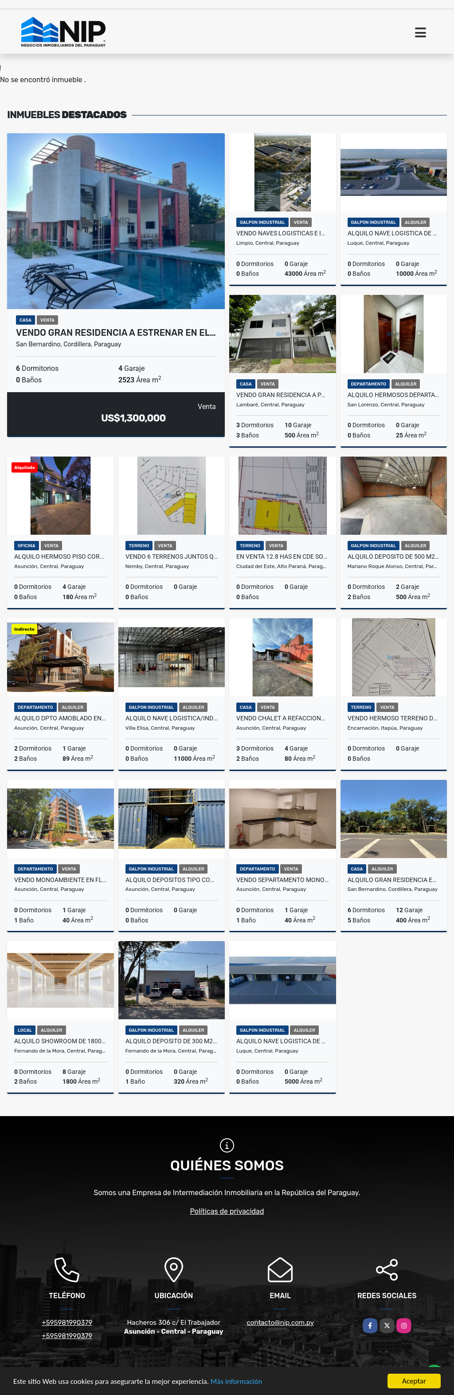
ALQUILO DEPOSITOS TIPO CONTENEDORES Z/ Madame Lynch (171, 879)
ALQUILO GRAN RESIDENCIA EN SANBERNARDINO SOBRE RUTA (394, 879)
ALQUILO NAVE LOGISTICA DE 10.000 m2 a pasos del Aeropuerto (394, 233)
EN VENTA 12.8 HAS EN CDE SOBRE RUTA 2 (282, 556)
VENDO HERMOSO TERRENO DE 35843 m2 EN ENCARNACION (394, 718)
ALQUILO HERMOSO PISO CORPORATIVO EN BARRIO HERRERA (60, 556)
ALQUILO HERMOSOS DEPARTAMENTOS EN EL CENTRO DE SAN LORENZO (394, 394)
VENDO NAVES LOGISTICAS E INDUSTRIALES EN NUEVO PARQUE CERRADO (282, 233)
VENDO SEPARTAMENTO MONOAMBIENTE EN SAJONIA (282, 879)
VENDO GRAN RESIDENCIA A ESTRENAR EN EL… (116, 332)
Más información (236, 1382)
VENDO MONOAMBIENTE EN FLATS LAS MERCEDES (60, 879)
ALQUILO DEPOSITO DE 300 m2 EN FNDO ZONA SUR (171, 1041)
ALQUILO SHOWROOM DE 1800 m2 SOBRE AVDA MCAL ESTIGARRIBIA (60, 1041)
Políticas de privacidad (227, 1211)
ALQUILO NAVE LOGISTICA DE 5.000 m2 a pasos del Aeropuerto (282, 1041)
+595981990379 (67, 1323)
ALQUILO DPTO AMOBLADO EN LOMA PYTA (60, 718)
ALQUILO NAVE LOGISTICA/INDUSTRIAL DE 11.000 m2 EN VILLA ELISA (171, 718)
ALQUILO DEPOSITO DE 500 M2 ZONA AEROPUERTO (394, 556)
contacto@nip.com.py (280, 1323)
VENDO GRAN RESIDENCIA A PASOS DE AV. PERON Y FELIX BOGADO (282, 394)
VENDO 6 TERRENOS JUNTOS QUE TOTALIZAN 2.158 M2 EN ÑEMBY (171, 556)
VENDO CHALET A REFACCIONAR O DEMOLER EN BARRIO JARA (282, 718)
